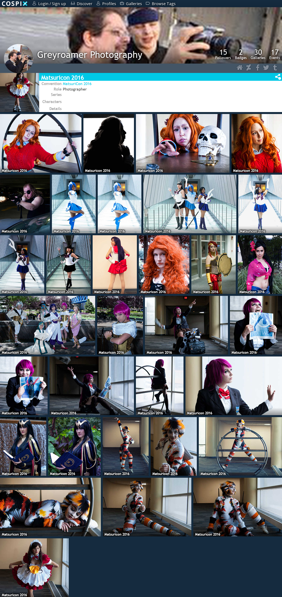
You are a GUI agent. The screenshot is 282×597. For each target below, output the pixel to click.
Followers (223, 54)
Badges (241, 54)
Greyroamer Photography (89, 54)
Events (274, 54)
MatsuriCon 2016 (77, 83)
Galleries (258, 54)
